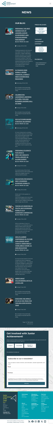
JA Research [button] (25, 412)
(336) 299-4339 (6, 413)
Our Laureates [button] (25, 416)
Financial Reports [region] (43, 400)
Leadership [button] (24, 404)
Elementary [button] (34, 405)
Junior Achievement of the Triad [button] (45, 407)
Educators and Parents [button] (34, 395)
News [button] (23, 415)
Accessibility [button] (9, 422)
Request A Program (30, 346)
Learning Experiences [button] (34, 404)
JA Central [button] (22, 422)
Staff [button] (23, 406)
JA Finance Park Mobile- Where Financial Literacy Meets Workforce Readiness (22, 74)
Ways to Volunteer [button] (24, 396)
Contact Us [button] (6, 412)
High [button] (32, 408)
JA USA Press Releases (41, 32)
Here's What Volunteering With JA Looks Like (23, 281)
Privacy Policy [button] (20, 420)
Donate (10, 345)
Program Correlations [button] (34, 400)
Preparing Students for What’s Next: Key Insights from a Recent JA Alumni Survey (23, 155)
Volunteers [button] (25, 394)
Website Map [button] (16, 422)
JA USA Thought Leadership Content (41, 49)
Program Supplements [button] (34, 397)
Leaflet (39, 390)
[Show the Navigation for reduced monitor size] (50, 3)
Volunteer (19, 345)
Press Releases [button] (25, 413)
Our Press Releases (41, 29)
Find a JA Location (43, 410)
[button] (29, 421)
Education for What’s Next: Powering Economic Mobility (23, 181)
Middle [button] (33, 407)
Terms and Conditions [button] (12, 420)
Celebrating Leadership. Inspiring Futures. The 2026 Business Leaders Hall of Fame (24, 99)
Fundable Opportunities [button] (44, 396)
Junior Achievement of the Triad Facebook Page (41, 64)
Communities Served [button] (25, 410)
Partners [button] (43, 394)
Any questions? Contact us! (13, 352)
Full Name (10, 372)
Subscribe (26, 383)
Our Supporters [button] (45, 398)
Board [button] (23, 407)
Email (9, 366)
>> (32, 323)
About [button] (23, 403)
